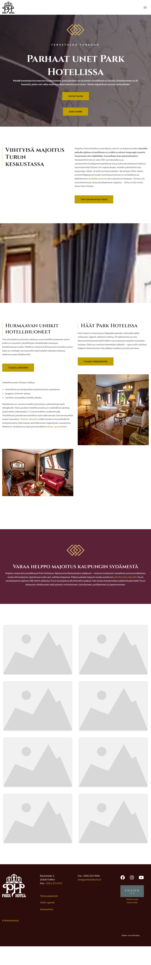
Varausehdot (46, 927)
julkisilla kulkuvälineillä (125, 577)
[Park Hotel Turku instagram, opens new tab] (132, 895)
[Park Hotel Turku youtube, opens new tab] (141, 895)
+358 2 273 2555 (53, 901)
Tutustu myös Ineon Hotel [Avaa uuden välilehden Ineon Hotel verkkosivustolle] (132, 919)
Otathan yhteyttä (29, 419)
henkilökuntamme (97, 178)
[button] (9, 472)
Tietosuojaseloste (49, 914)
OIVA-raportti (47, 921)
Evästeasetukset (10, 938)
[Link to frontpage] (14, 914)
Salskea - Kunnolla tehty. (131, 954)
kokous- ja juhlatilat (56, 426)
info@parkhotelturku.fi (89, 898)
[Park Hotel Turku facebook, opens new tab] (122, 895)
